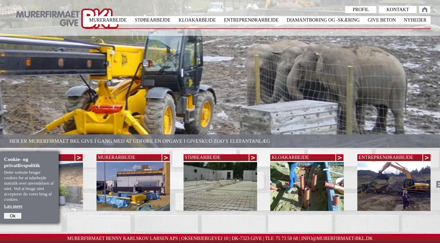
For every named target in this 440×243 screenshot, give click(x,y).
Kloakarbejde (197, 20)
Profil (361, 9)
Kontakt (397, 9)
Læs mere (13, 206)
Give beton (382, 20)
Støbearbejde (152, 20)
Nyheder (415, 20)
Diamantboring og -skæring (323, 20)
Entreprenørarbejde (251, 20)
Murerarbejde (108, 20)
